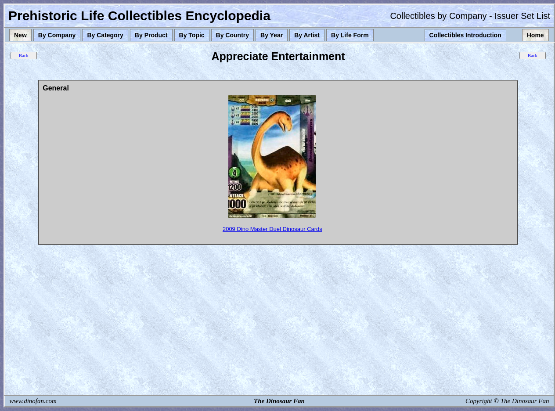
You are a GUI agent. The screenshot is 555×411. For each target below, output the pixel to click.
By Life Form (350, 35)
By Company (57, 35)
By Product (151, 35)
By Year (271, 35)
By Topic (192, 35)
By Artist (307, 35)
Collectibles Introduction (465, 35)
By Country (232, 35)
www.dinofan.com (33, 400)
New (20, 35)
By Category (105, 35)
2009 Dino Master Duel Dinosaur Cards (272, 229)
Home (535, 35)
